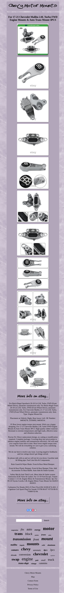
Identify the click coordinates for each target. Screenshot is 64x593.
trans (18, 534)
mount (47, 538)
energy (37, 530)
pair (37, 560)
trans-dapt (24, 563)
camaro (15, 550)
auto (29, 529)
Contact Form (33, 581)
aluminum (51, 545)
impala (22, 545)
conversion (25, 554)
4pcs (45, 550)
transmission (22, 539)
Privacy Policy (32, 585)
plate (50, 535)
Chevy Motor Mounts (33, 573)
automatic (37, 550)
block (28, 534)
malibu (14, 545)
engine (27, 559)
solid (43, 545)
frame (43, 535)
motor (48, 528)
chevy (26, 549)
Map (33, 577)
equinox (53, 555)
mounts (33, 544)
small (43, 560)
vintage (33, 564)
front (36, 539)
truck (51, 559)
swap (15, 559)
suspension (14, 530)
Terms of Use (33, 589)
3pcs (52, 549)
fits (22, 529)
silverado (14, 555)
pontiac (37, 535)
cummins (43, 563)
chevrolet (40, 554)
